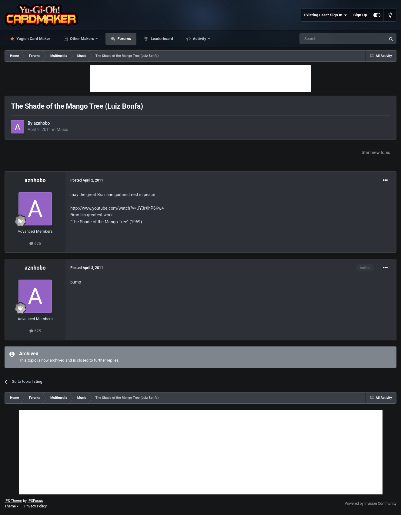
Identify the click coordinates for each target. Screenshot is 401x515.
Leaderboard (161, 38)
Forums (123, 38)
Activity (199, 38)
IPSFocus (35, 501)
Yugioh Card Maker (32, 38)
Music (62, 129)
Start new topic (376, 152)
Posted (86, 180)
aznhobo (41, 123)
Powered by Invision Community (370, 503)
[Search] (328, 38)
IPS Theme (13, 501)
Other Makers (82, 38)
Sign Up (360, 15)
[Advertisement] (200, 78)
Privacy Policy (35, 506)
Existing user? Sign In (325, 15)
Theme (12, 506)
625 (35, 243)
